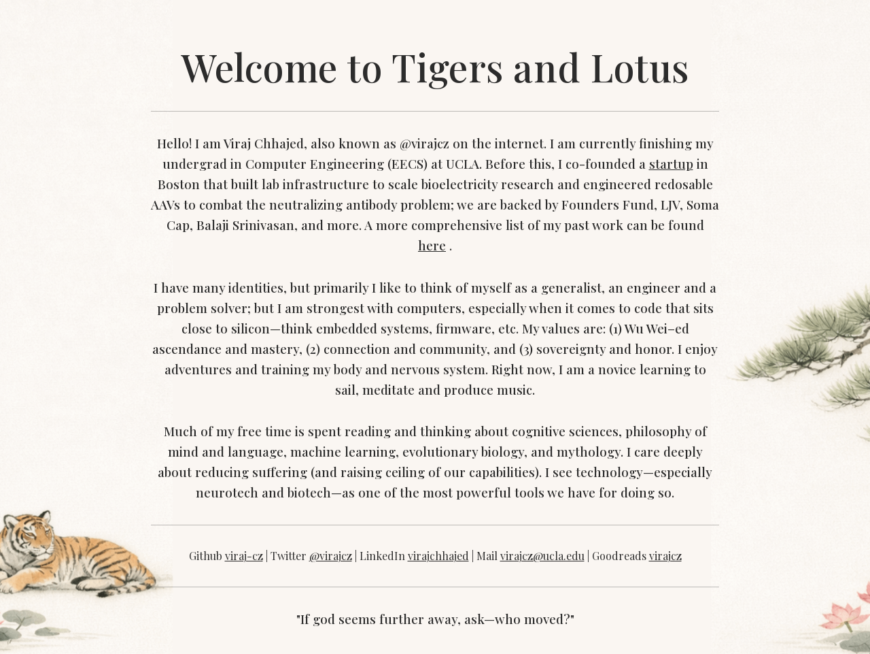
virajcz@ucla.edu (542, 556)
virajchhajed (438, 556)
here (432, 245)
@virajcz (330, 556)
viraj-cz (244, 556)
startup (671, 163)
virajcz (665, 556)
